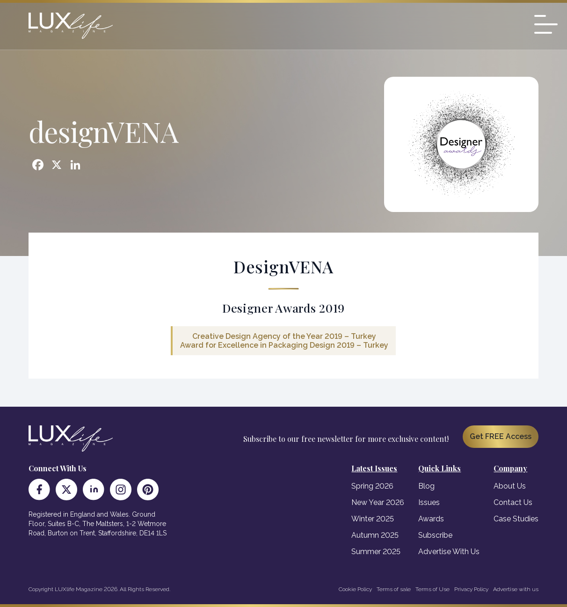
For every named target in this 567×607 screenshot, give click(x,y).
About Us (510, 486)
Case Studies (516, 518)
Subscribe (435, 535)
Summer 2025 (375, 551)
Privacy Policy (471, 589)
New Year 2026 (377, 502)
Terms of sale (394, 589)
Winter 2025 (372, 518)
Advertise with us (515, 589)
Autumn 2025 (375, 535)
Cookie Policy (355, 589)
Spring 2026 (372, 486)
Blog (426, 486)
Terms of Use (432, 589)
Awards (431, 518)
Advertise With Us (449, 551)
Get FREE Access (500, 436)
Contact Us (513, 502)
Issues (429, 502)
